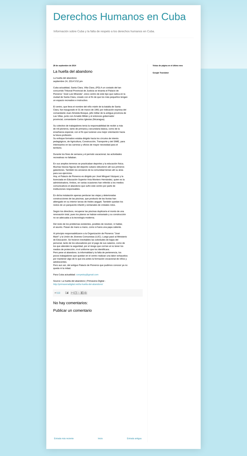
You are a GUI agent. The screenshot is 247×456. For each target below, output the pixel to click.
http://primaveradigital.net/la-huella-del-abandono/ (78, 284)
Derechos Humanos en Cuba (119, 16)
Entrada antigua (134, 438)
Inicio (100, 438)
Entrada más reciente (64, 438)
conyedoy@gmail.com (87, 274)
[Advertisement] (115, 51)
